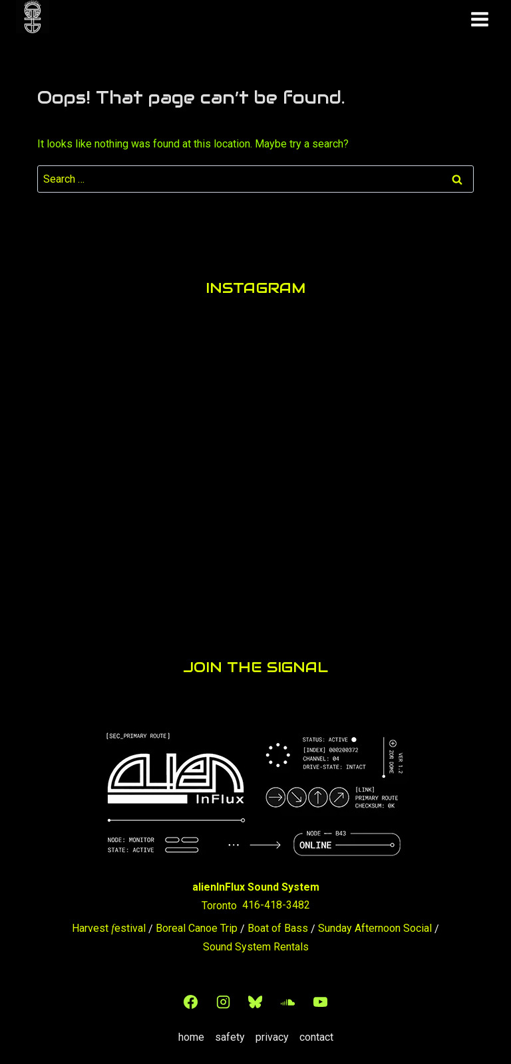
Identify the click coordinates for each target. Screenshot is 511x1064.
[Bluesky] (255, 997)
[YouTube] (320, 997)
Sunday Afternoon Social (375, 923)
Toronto (219, 900)
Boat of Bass (278, 923)
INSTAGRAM (255, 287)
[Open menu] (479, 16)
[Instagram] (223, 997)
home (191, 1032)
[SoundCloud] (287, 997)
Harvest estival (108, 923)
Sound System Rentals (256, 942)
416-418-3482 (276, 900)
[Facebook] (191, 997)
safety (230, 1032)
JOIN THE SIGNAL (255, 664)
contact (316, 1032)
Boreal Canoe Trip (197, 923)
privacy (272, 1032)
